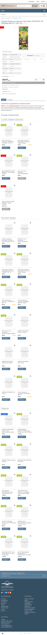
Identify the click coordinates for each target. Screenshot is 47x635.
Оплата (2, 604)
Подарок (7, 93)
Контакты (3, 610)
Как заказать (4, 601)
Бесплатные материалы (30, 607)
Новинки (26, 613)
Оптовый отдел (4, 607)
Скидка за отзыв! (28, 610)
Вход (38, 1)
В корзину (6, 147)
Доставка (3, 603)
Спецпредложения (29, 601)
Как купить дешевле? (29, 609)
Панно (20, 18)
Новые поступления (29, 598)
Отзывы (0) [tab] (10, 99)
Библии (26, 600)
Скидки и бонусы (4, 606)
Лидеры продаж (28, 604)
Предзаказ (21, 178)
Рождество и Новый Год (30, 612)
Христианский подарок (15, 56)
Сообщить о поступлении (9, 82)
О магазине (3, 598)
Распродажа (27, 606)
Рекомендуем (27, 603)
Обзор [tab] (3, 99)
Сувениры (8, 18)
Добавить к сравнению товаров (10, 87)
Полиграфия (14, 18)
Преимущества (4, 600)
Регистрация (31, 1)
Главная (3, 18)
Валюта (43, 1)
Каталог (3, 609)
